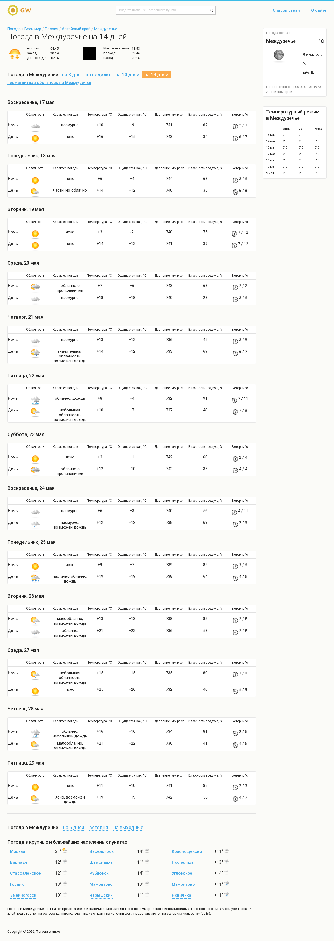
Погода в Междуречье (25, 909)
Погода (14, 29)
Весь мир (32, 29)
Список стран (286, 11)
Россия (51, 29)
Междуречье (105, 29)
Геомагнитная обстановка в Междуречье (49, 82)
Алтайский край (76, 29)
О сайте (319, 11)
